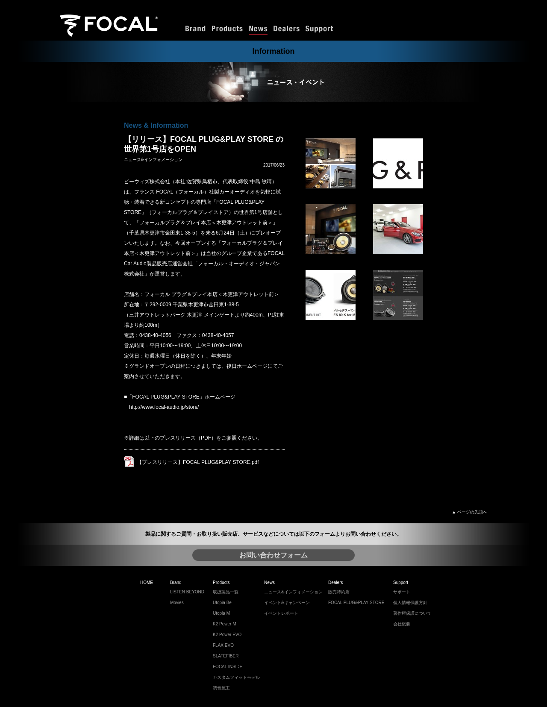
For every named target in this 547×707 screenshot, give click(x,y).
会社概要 (401, 624)
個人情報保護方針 (410, 602)
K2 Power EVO (227, 634)
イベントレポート (281, 613)
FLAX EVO (223, 645)
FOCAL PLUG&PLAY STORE (356, 602)
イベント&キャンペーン (287, 602)
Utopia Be (222, 602)
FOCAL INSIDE (227, 666)
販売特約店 (339, 592)
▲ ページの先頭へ (469, 512)
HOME (146, 582)
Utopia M (221, 613)
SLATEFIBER (225, 656)
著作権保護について (412, 613)
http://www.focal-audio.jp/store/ (164, 407)
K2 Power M (224, 624)
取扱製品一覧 (225, 592)
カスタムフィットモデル (236, 677)
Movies (177, 602)
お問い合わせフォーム (273, 555)
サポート (401, 592)
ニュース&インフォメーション (293, 592)
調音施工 (221, 688)
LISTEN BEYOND (187, 592)
